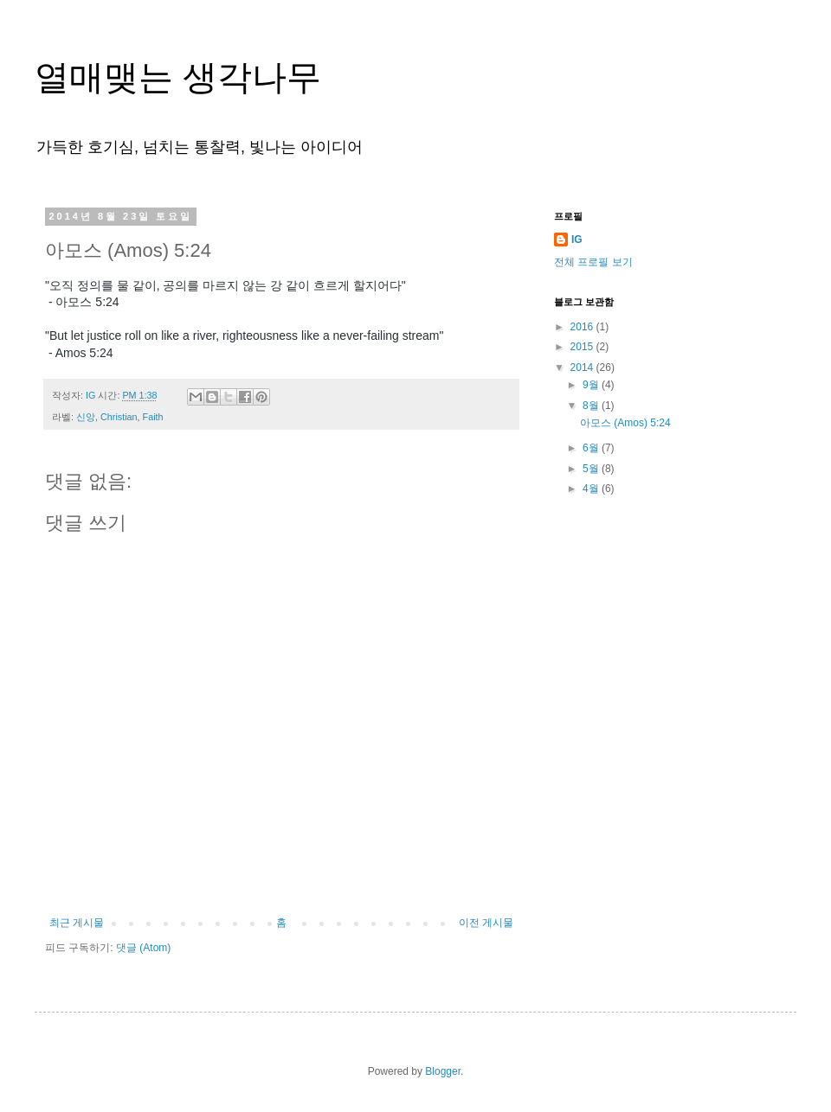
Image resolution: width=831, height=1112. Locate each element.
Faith (153, 417)
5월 (592, 469)
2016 (583, 327)
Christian (119, 417)
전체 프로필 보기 (593, 262)
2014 (583, 367)
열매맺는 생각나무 (178, 77)
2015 (583, 347)
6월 (592, 448)
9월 (592, 385)
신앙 (85, 417)
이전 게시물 (486, 923)
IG (577, 239)
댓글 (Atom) (143, 948)
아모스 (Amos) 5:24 (625, 423)
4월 (592, 489)
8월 (592, 405)
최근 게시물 (76, 923)
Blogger (443, 1071)
